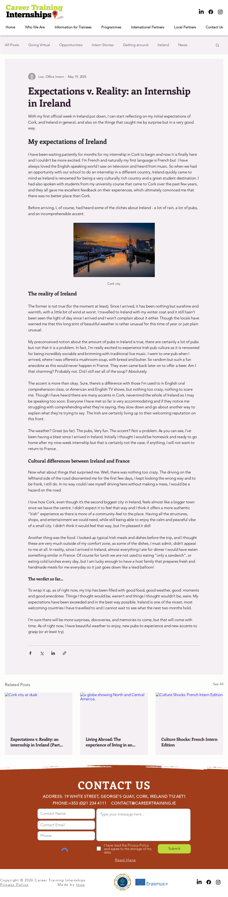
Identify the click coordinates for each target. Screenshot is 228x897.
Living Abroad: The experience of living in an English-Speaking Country (110, 742)
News (182, 45)
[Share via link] (64, 653)
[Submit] (174, 848)
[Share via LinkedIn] (53, 653)
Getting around (135, 45)
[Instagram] (220, 12)
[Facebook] (211, 12)
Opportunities (71, 45)
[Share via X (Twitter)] (42, 653)
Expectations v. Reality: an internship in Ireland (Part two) (35, 742)
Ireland (163, 45)
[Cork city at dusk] (39, 712)
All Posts (12, 45)
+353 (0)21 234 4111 (88, 803)
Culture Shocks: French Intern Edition (189, 742)
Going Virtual (39, 45)
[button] (35, 27)
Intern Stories (103, 45)
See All (218, 684)
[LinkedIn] (201, 12)
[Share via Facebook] (30, 653)
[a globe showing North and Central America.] (114, 712)
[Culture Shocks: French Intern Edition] (189, 712)
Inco (80, 884)
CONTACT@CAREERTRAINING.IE (143, 803)
